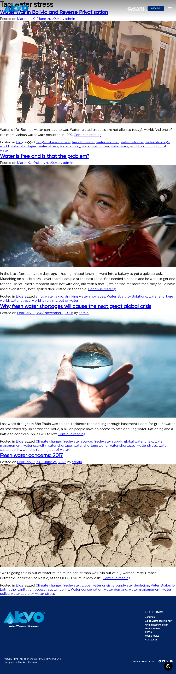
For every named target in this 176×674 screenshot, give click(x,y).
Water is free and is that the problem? (44, 156)
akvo (59, 296)
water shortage (60, 445)
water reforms (132, 142)
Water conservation (86, 589)
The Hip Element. (28, 662)
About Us (150, 617)
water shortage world (91, 445)
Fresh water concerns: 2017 (31, 455)
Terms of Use (147, 661)
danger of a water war (53, 142)
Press (148, 632)
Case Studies (152, 635)
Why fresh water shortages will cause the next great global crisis (75, 306)
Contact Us (151, 639)
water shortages (24, 146)
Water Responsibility (156, 624)
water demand (115, 589)
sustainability (58, 589)
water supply (70, 146)
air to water (45, 296)
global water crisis (138, 441)
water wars (119, 146)
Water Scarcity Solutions (127, 296)
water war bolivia (95, 146)
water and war (107, 142)
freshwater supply (108, 441)
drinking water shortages (85, 296)
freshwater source (77, 441)
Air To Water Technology (158, 621)
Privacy (136, 661)
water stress (48, 146)
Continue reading (88, 135)
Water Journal (153, 628)
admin (70, 19)
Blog (19, 142)
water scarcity (34, 445)
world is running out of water (55, 300)
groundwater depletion (130, 585)
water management (145, 589)
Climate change (48, 441)
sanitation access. (31, 589)
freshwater (71, 585)
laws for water (83, 142)
